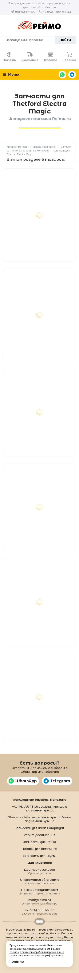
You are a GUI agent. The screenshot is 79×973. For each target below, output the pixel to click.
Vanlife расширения (39, 835)
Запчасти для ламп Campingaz (39, 828)
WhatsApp (62, 74)
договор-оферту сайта (50, 955)
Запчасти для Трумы (39, 856)
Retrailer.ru (39, 921)
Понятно (16, 961)
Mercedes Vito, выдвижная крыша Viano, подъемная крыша (40, 819)
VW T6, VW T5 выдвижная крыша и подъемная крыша (39, 808)
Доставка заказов (39, 871)
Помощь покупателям (39, 891)
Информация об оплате (39, 881)
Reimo (39, 25)
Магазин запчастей (44, 146)
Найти (65, 40)
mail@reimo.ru (25, 11)
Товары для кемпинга (40, 849)
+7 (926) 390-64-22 (57, 11)
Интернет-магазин (17, 146)
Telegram (72, 74)
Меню (11, 74)
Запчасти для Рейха (39, 842)
